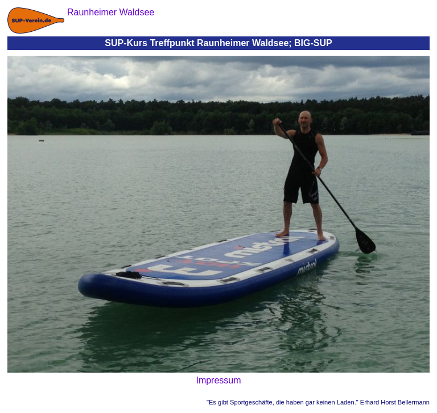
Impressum (218, 380)
